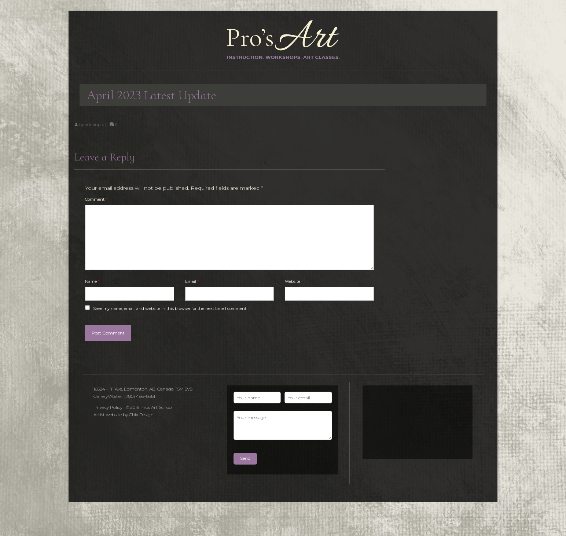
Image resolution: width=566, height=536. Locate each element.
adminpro (94, 124)
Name (92, 281)
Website (292, 281)
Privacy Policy (107, 407)
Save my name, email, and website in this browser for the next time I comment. (170, 308)
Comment (96, 199)
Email (192, 281)
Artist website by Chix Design (123, 414)
